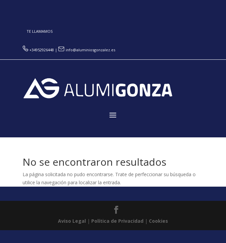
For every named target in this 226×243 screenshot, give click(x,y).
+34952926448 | (40, 49)
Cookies (158, 221)
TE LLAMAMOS (40, 31)
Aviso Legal (72, 221)
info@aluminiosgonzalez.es (86, 49)
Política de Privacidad (117, 221)
